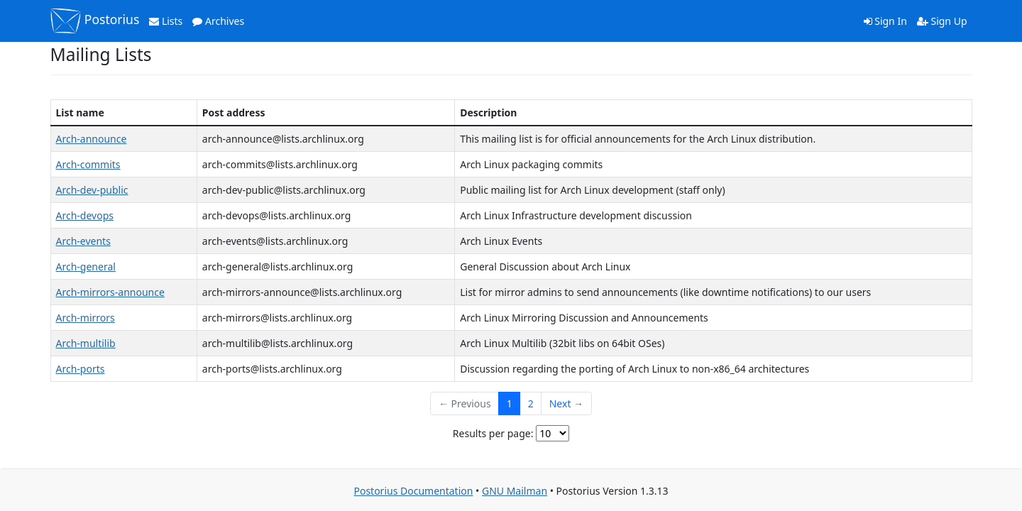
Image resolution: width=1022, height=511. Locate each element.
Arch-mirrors (85, 317)
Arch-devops (85, 215)
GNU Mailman (514, 491)
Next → (566, 403)
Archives (218, 21)
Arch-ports (80, 368)
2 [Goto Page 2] (531, 403)
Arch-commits (88, 164)
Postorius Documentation (413, 491)
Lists (165, 21)
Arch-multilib (86, 343)
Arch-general (86, 266)
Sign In (885, 21)
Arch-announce (91, 138)
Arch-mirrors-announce (110, 292)
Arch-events (83, 241)
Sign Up (942, 21)
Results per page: (493, 433)
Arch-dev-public (92, 190)
